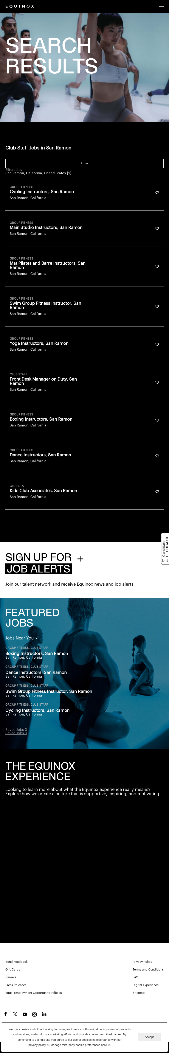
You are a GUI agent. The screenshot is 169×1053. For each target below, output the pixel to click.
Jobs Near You (20, 638)
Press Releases (15, 985)
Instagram (34, 1014)
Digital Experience (146, 985)
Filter (84, 163)
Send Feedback (16, 961)
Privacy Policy (142, 961)
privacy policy (38, 1044)
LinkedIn (44, 1014)
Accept (149, 1037)
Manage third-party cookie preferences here (80, 1044)
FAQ (135, 977)
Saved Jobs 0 (16, 729)
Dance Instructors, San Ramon (36, 672)
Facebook (5, 1014)
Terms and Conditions (148, 969)
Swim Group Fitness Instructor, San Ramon (48, 691)
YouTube (25, 1014)
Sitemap (139, 992)
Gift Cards (12, 969)
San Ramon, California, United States (35, 173)
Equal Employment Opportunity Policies (33, 992)
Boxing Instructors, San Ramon (36, 654)
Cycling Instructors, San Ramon (37, 710)
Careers (10, 977)
